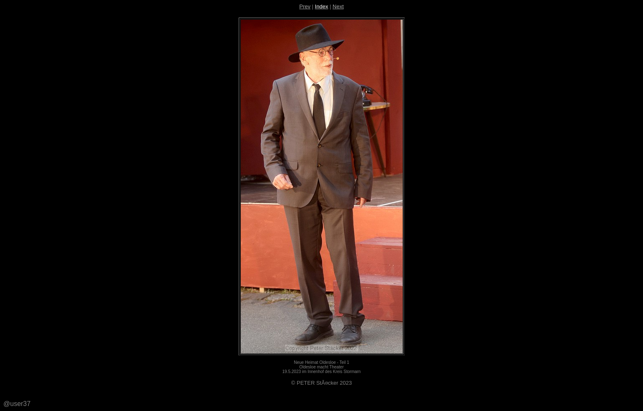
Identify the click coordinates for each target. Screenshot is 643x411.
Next (338, 6)
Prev (304, 6)
